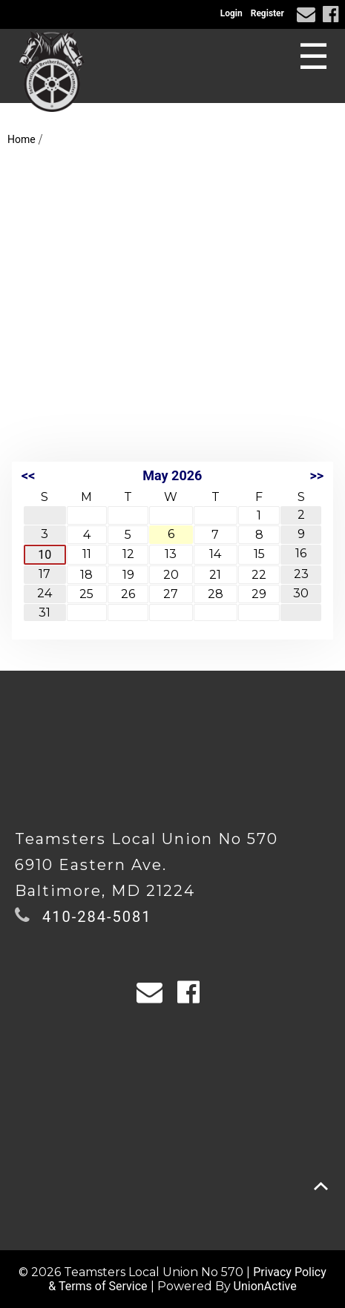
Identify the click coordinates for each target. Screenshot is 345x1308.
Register (267, 13)
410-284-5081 (96, 917)
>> (316, 475)
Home (21, 139)
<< (28, 475)
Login (231, 13)
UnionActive (265, 1286)
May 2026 (172, 475)
